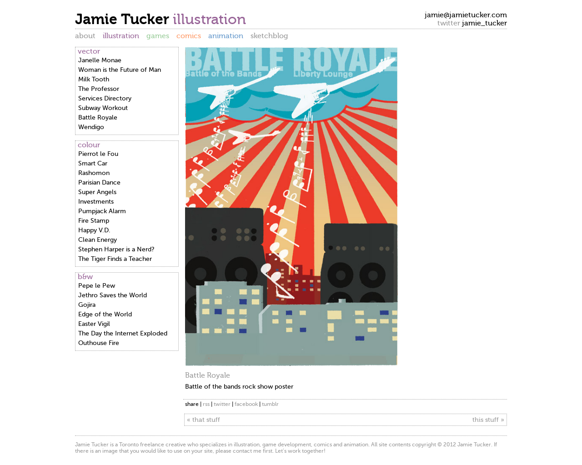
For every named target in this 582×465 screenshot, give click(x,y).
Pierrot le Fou (98, 153)
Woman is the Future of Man (119, 69)
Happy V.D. (94, 230)
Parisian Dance (99, 182)
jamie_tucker (484, 23)
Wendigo (91, 127)
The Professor (98, 88)
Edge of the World (105, 314)
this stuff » (488, 419)
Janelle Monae (99, 60)
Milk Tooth (93, 79)
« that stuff (203, 419)
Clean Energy (97, 239)
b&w (85, 277)
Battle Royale (97, 117)
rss (206, 404)
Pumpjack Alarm (102, 211)
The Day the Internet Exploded (122, 333)
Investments (96, 201)
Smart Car (92, 163)
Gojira (86, 304)
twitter (222, 404)
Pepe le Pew (96, 285)
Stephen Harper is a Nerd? (116, 249)
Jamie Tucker (124, 19)
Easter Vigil (94, 323)
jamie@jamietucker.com (466, 15)
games (157, 36)
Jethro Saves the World (112, 295)
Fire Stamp (93, 220)
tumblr (270, 404)
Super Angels (97, 192)
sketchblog (269, 36)
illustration (121, 36)
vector (89, 51)
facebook (246, 404)
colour (89, 145)
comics (188, 36)
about (85, 36)
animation (225, 36)
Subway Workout (103, 108)
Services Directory (104, 98)
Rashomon (94, 173)
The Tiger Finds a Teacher (115, 258)
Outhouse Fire (98, 343)
